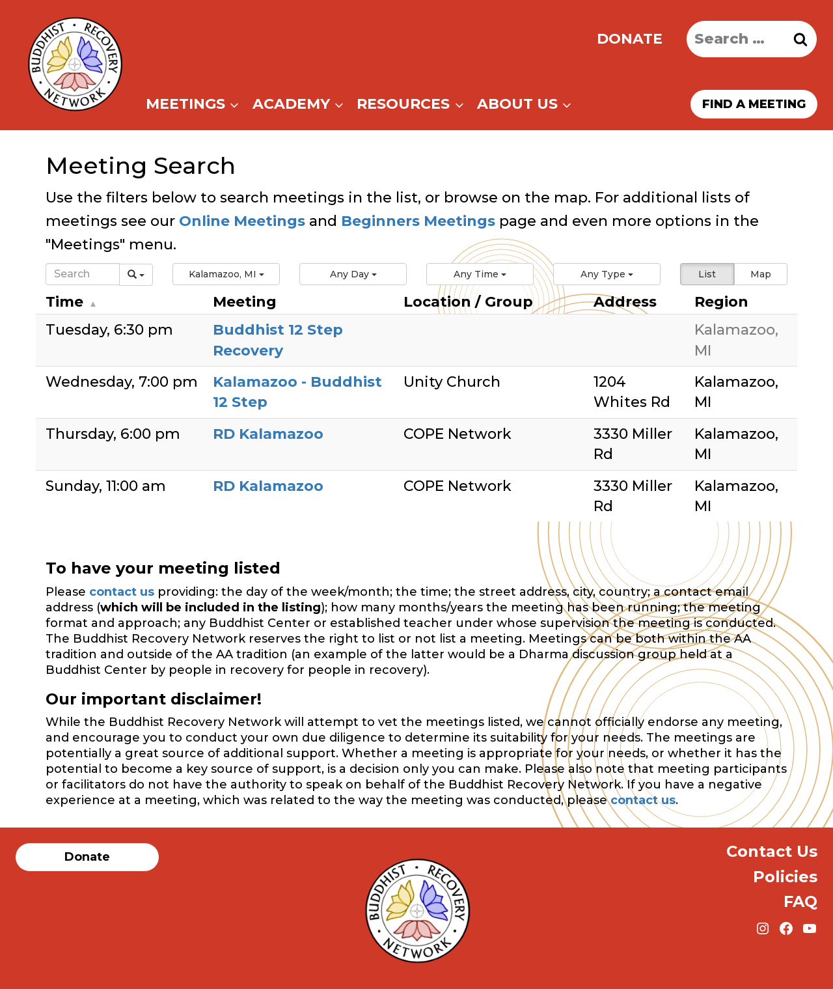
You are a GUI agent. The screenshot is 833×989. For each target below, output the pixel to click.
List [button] (707, 274)
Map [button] (760, 274)
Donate (629, 39)
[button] (226, 274)
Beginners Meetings (416, 221)
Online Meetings (242, 221)
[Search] (83, 274)
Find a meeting (754, 104)
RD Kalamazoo (268, 434)
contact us (121, 592)
